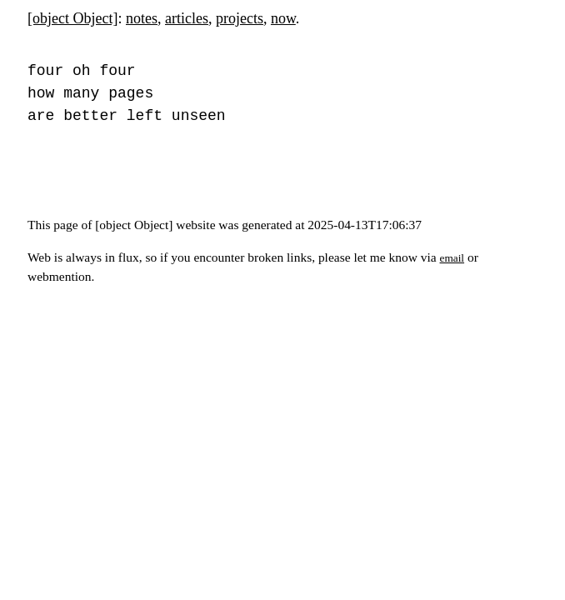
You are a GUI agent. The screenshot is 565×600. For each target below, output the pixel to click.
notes (142, 18)
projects (239, 18)
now (283, 18)
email (452, 258)
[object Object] (73, 18)
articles (186, 18)
